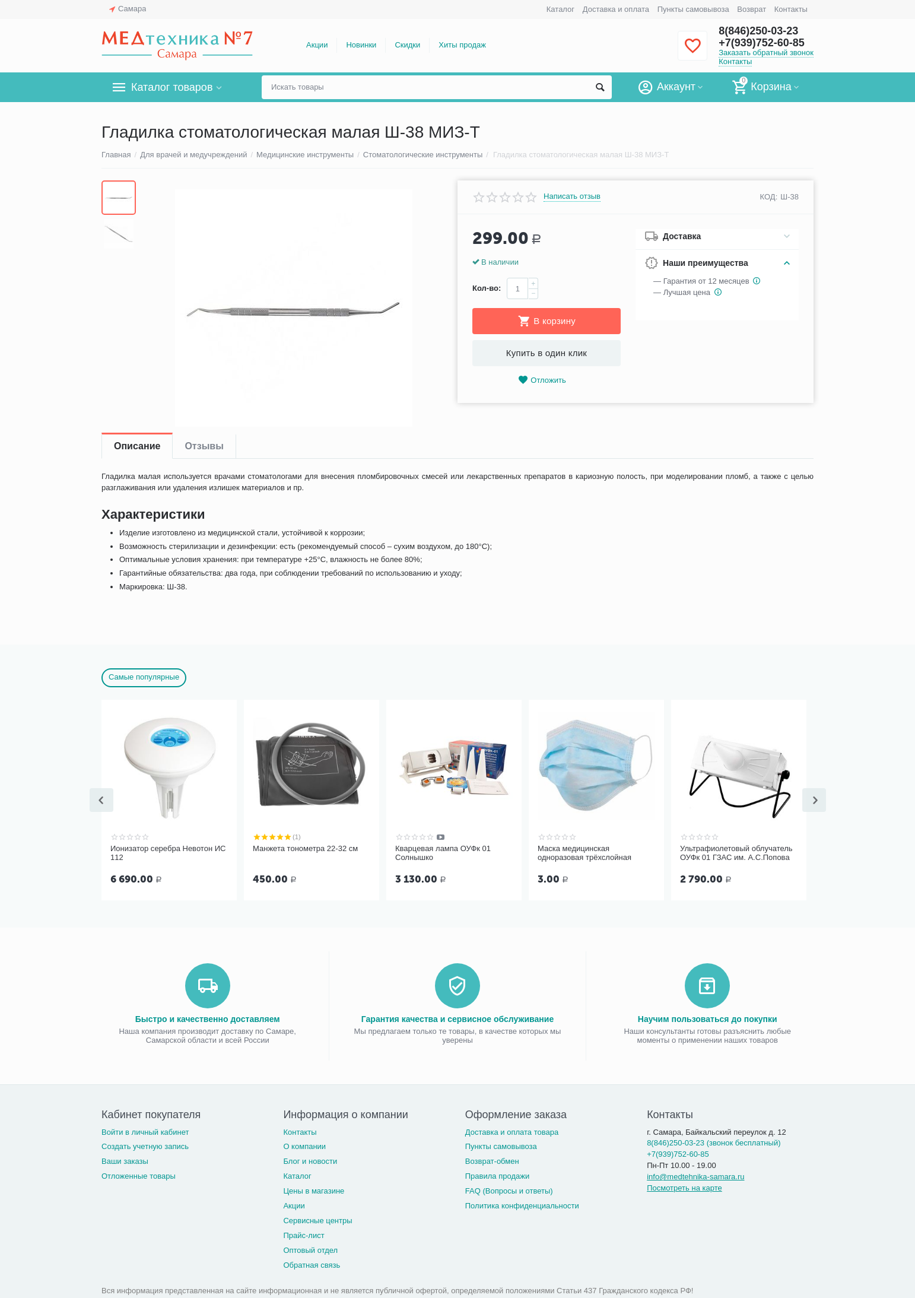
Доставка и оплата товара (511, 1130)
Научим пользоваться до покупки (707, 1018)
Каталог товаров (171, 87)
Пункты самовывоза (693, 9)
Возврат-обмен (492, 1160)
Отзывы (204, 446)
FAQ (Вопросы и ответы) (509, 1189)
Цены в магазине (313, 1189)
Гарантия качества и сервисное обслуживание (457, 1018)
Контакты (791, 9)
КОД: (769, 196)
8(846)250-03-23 (758, 31)
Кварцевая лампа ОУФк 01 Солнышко (443, 853)
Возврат (751, 9)
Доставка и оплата (616, 9)
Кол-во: (486, 288)
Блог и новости (310, 1160)
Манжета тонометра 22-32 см (305, 848)
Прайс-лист (303, 1234)
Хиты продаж (462, 44)
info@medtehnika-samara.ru (695, 1175)
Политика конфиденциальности (522, 1204)
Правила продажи (497, 1174)
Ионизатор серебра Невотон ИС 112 (167, 853)
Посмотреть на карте (684, 1186)
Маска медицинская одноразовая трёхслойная (584, 853)
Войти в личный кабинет (145, 1130)
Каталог (560, 9)
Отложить (541, 380)
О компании (304, 1145)
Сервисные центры (317, 1219)
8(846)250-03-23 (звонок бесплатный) (713, 1141)
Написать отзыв (572, 196)
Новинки (361, 44)
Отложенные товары (138, 1174)
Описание (137, 446)
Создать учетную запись (145, 1145)
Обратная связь (311, 1263)
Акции (317, 44)
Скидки (407, 44)
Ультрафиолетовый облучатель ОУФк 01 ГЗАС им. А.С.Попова (736, 853)
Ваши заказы (124, 1160)
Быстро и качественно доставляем (207, 1018)
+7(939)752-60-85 (762, 43)
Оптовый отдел (310, 1249)
